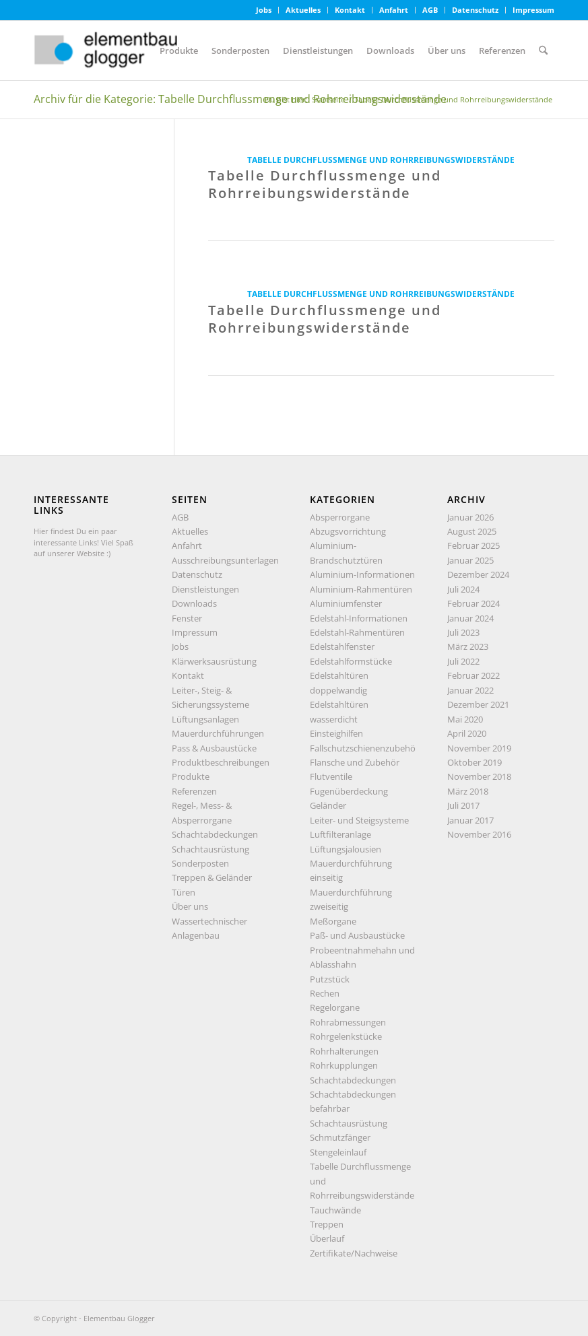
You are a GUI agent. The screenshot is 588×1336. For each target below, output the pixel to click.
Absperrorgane (340, 517)
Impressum (533, 10)
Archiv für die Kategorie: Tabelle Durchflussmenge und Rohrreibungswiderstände (240, 99)
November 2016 (479, 834)
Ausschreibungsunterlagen (225, 560)
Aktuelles (303, 10)
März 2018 (467, 791)
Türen (183, 892)
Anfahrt (393, 10)
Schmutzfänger (340, 1137)
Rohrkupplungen (344, 1065)
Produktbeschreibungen (220, 762)
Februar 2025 (473, 545)
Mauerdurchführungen (218, 733)
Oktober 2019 (474, 762)
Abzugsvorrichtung (348, 531)
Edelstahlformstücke (351, 661)
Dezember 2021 (478, 704)
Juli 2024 (463, 589)
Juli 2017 (463, 805)
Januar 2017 (470, 820)
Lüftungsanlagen (205, 719)
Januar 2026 (470, 517)
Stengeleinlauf (338, 1152)
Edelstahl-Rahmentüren (357, 632)
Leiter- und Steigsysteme (359, 820)
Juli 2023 (463, 632)
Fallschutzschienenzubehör (364, 748)
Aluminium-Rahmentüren (361, 589)
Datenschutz (475, 10)
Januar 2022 (470, 690)
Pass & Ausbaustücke (214, 748)
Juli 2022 (463, 661)
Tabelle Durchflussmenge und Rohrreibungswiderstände (381, 159)
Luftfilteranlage (340, 834)
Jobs (263, 10)
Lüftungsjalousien (345, 849)
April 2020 (466, 733)
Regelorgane (335, 1007)
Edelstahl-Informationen (358, 618)
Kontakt (350, 10)
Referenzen (194, 791)
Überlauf (327, 1238)
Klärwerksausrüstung (214, 661)
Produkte (190, 776)
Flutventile (331, 776)
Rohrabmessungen (348, 1022)
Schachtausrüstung (210, 849)
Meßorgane (333, 921)
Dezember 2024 (478, 574)
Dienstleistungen (205, 589)
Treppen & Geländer (212, 877)
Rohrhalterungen (344, 1051)
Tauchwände (335, 1210)
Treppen (327, 1224)
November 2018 (479, 776)
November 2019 (479, 748)
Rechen (324, 993)
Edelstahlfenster (342, 646)
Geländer (328, 805)
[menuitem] (264, 10)
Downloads (194, 603)
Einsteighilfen (336, 733)
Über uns (190, 906)
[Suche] (543, 50)
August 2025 (471, 531)
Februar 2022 (473, 675)
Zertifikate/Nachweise (353, 1253)
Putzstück (330, 979)
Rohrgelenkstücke (346, 1036)
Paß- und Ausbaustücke (357, 935)
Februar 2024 (473, 603)
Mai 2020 (465, 719)
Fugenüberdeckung (349, 791)
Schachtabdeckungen (215, 834)
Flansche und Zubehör (354, 762)
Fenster (187, 618)
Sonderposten (200, 863)
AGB (430, 10)
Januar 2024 (470, 618)
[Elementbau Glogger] (135, 50)
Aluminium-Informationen (362, 574)
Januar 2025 (470, 560)
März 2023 (467, 646)
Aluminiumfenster (346, 603)
